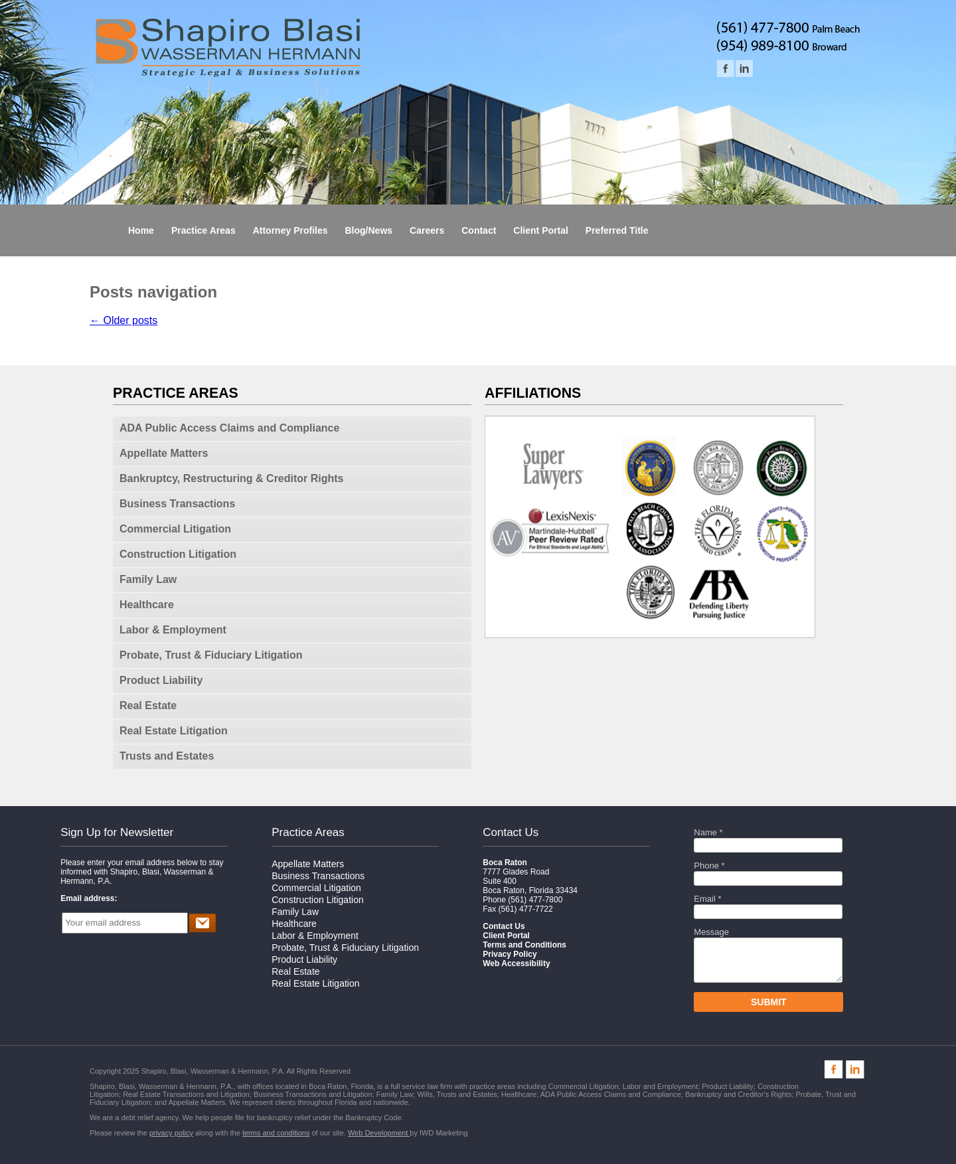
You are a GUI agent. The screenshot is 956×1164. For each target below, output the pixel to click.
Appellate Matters (164, 453)
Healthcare (147, 604)
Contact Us (510, 832)
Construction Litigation (178, 554)
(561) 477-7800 (535, 899)
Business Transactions (177, 503)
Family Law (148, 579)
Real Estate (148, 705)
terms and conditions (276, 1133)
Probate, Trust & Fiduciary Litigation (211, 655)
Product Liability (161, 680)
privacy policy (171, 1133)
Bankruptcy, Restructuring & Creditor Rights (232, 478)
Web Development (379, 1133)
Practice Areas (308, 832)
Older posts (123, 320)
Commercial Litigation (175, 529)
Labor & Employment (173, 629)
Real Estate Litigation (174, 730)
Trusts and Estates (167, 756)
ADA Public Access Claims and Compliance (229, 428)
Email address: (88, 898)
